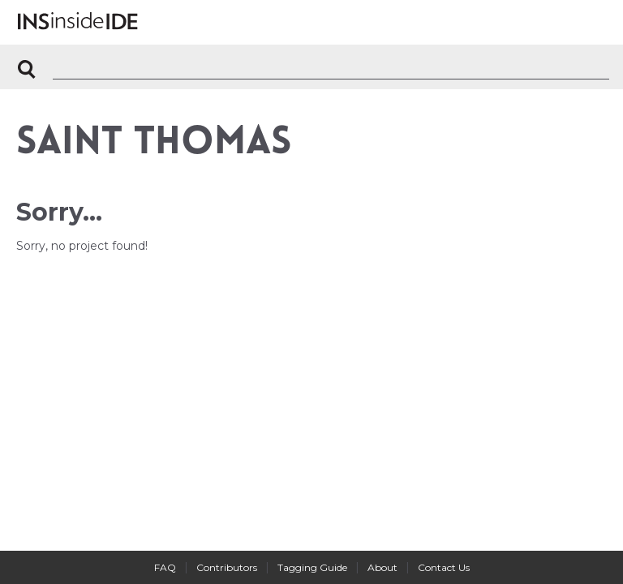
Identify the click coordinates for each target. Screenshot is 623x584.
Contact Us (444, 567)
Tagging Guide (312, 567)
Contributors (226, 567)
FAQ (165, 567)
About (382, 567)
